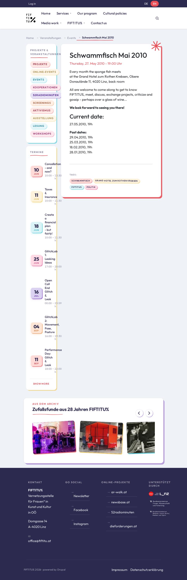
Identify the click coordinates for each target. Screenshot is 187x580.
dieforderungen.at (123, 526)
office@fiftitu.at (39, 541)
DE (146, 3)
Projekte (40, 64)
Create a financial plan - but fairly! (50, 224)
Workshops (42, 133)
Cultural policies (114, 13)
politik (91, 187)
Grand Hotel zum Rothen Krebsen (116, 180)
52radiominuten (46, 95)
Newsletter (81, 496)
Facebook (81, 510)
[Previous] (139, 413)
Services (63, 13)
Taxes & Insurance (51, 193)
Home (45, 13)
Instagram (81, 524)
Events (71, 38)
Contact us (99, 23)
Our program (87, 13)
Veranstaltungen (50, 38)
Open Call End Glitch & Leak (49, 289)
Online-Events (44, 72)
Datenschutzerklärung (146, 570)
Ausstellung (43, 118)
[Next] (149, 413)
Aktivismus (42, 110)
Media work (50, 23)
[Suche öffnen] (157, 18)
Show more (41, 383)
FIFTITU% (74, 23)
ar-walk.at (119, 492)
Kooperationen (45, 87)
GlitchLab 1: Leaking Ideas (51, 257)
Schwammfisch (80, 180)
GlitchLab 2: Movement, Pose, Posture (52, 324)
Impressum (120, 570)
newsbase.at (120, 502)
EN (154, 3)
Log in (32, 3)
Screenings (42, 103)
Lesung (38, 126)
